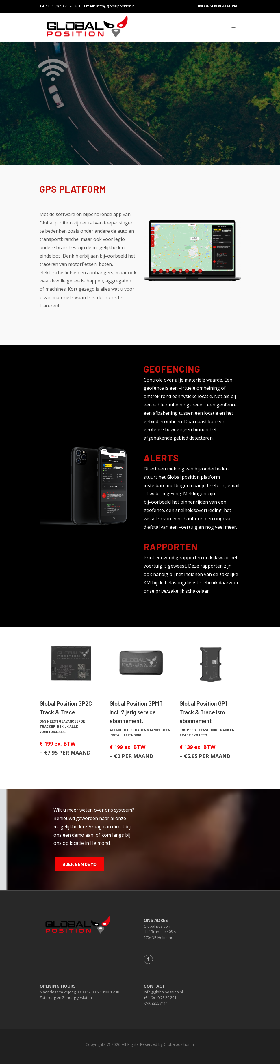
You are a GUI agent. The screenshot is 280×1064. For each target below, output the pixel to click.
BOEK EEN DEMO (79, 864)
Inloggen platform (217, 6)
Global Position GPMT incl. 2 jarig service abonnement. (136, 712)
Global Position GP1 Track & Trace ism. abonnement (203, 712)
